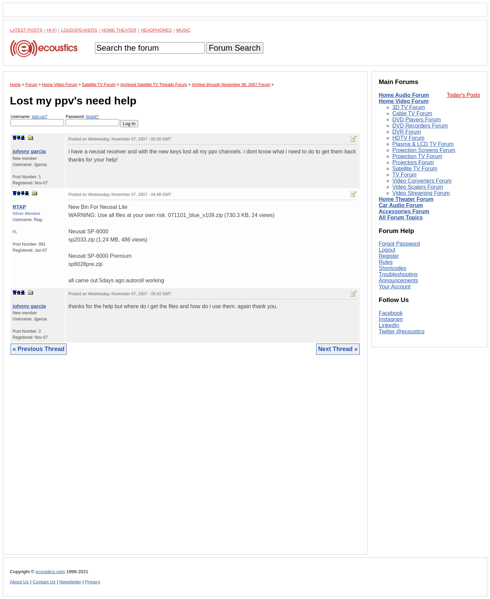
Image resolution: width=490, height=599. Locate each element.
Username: (37, 120)
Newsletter (70, 581)
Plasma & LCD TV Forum (423, 144)
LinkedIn (389, 325)
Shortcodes (392, 268)
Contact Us (44, 581)
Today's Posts (463, 95)
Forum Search (234, 47)
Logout (387, 250)
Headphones (156, 30)
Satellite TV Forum (414, 168)
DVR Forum (406, 132)
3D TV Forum (408, 107)
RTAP (19, 207)
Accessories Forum (404, 211)
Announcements (398, 280)
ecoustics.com (50, 571)
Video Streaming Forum (421, 193)
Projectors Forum (413, 162)
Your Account (395, 286)
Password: (92, 120)
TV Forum (404, 175)
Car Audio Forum (401, 205)
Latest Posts (26, 30)
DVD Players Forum (416, 119)
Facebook (391, 313)
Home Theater (119, 30)
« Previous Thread (39, 349)
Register (389, 256)
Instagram (391, 319)
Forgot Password (399, 244)
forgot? (92, 116)
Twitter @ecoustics (402, 331)
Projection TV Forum (417, 156)
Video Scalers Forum (417, 187)
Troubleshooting (398, 274)
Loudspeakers (79, 30)
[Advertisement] (185, 459)
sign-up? (39, 116)
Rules (386, 262)
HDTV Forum (408, 138)
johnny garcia (29, 151)
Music (183, 30)
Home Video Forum (403, 101)
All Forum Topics (401, 217)
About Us (19, 581)
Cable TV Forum (412, 113)
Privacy (92, 581)
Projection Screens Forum (423, 150)
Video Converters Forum (422, 181)
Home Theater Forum (406, 199)
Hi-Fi (52, 30)
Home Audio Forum (404, 95)
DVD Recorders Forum (420, 126)
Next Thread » (338, 349)
